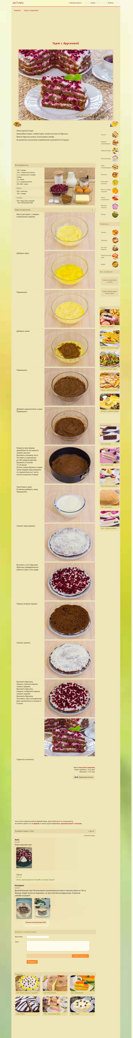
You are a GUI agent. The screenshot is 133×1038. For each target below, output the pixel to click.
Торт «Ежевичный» (109, 457)
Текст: (17, 942)
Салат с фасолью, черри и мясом (109, 360)
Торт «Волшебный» (55, 987)
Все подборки (106, 272)
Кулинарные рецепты (75, 3)
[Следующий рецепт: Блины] (94, 124)
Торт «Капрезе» (109, 435)
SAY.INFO (18, 3)
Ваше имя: (19, 937)
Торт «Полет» (82, 1008)
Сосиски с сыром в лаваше (109, 403)
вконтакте (56, 823)
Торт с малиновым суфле (55, 1008)
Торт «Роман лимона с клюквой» (27, 987)
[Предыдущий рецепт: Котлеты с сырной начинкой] (36, 124)
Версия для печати (86, 777)
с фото (90, 831)
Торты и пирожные (31, 10)
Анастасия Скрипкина (87, 767)
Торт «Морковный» (82, 987)
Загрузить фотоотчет (80, 958)
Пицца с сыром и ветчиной (109, 382)
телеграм (78, 823)
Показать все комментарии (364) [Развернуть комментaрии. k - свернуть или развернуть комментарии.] (36, 922)
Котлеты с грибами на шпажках (109, 318)
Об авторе (110, 3)
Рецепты (17, 10)
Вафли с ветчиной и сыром (109, 339)
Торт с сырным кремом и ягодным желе (109, 520)
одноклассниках (67, 823)
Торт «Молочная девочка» (109, 478)
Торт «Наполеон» (109, 499)
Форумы (93, 3)
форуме (37, 823)
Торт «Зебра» (27, 1008)
